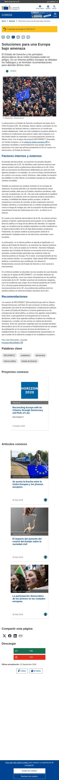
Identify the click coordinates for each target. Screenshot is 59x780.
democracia (40, 355)
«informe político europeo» (35, 142)
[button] (48, 7)
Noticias (12, 21)
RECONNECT (9, 355)
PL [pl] (28, 37)
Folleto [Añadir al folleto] (22, 670)
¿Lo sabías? (52, 1)
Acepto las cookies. (29, 771)
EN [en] (8, 37)
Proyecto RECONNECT (12, 343)
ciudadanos (25, 355)
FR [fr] (18, 37)
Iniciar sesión (40, 7)
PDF (31, 657)
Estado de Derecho (29, 361)
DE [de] (3, 37)
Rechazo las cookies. (29, 776)
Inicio (4, 21)
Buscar (54, 7)
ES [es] (13, 37)
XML (31, 651)
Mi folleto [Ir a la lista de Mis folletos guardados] (36, 671)
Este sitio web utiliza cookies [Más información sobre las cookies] (17, 763)
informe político (10, 361)
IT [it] (23, 37)
